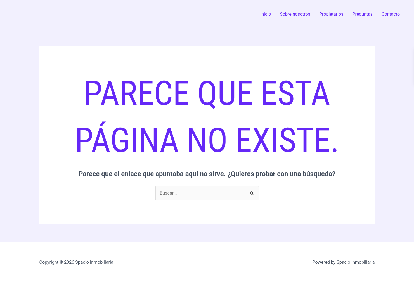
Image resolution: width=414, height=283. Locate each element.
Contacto (391, 14)
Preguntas (362, 14)
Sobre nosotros (295, 14)
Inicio (265, 14)
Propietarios (331, 14)
